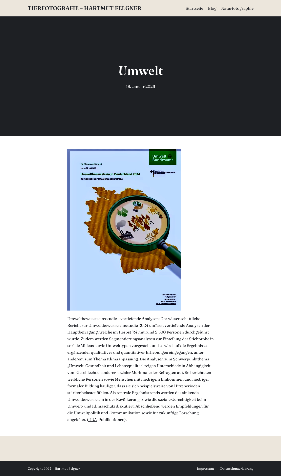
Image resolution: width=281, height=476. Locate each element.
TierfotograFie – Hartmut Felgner (84, 8)
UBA (92, 419)
